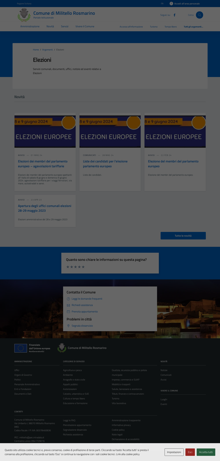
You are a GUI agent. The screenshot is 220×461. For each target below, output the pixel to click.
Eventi (164, 404)
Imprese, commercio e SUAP (125, 379)
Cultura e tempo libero (74, 398)
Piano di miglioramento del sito (127, 444)
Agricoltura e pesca (72, 370)
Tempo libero (171, 26)
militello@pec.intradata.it (31, 437)
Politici (17, 379)
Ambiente (68, 375)
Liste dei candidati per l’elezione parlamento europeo (105, 163)
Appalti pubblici (70, 384)
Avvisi (163, 379)
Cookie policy (118, 429)
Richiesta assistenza (73, 434)
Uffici (16, 370)
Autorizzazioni (70, 389)
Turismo (154, 26)
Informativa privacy (121, 425)
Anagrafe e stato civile (74, 379)
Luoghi (164, 399)
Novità (50, 26)
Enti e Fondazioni (22, 389)
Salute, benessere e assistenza (127, 389)
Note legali (117, 434)
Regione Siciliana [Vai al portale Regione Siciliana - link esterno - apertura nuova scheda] (24, 3)
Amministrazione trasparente (126, 420)
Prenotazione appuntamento (77, 425)
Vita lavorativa (119, 403)
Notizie (164, 370)
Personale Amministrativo (27, 384)
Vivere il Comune (85, 26)
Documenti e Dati (22, 394)
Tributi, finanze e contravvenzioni (128, 394)
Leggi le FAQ (69, 420)
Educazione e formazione (75, 403)
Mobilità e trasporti (121, 384)
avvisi (22, 155)
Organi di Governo (23, 375)
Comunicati (166, 375)
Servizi (64, 26)
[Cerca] (199, 14)
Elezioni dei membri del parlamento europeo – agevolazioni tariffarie (43, 163)
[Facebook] (173, 15)
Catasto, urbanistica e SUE (76, 394)
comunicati (90, 155)
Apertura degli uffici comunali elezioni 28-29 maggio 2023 (44, 208)
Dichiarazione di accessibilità (125, 439)
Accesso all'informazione (131, 26)
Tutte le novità (183, 236)
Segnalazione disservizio (75, 429)
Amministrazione (29, 26)
